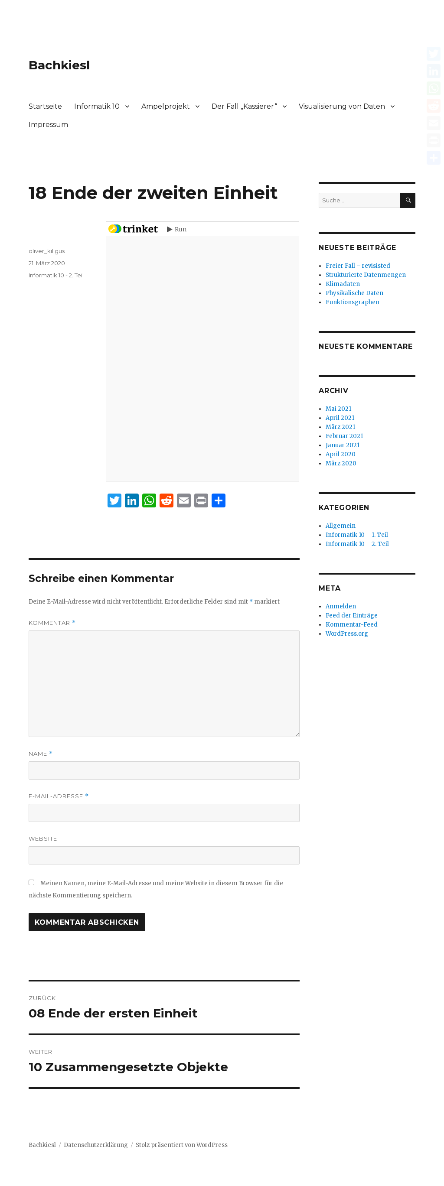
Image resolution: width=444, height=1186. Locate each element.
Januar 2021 (342, 445)
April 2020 (341, 454)
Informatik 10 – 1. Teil (357, 535)
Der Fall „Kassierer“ (244, 106)
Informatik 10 (97, 106)
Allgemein (341, 526)
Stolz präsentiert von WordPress (182, 1145)
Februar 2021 (344, 436)
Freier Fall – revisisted (358, 266)
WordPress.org (347, 633)
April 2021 (340, 418)
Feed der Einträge (352, 615)
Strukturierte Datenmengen (366, 275)
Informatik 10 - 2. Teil (56, 275)
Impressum (48, 124)
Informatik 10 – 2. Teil (357, 544)
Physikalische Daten (354, 293)
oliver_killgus (47, 250)
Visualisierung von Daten (342, 106)
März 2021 (340, 427)
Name (41, 753)
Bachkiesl (59, 65)
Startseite (45, 106)
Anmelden (341, 606)
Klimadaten (343, 284)
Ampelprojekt (165, 106)
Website (43, 838)
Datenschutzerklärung (96, 1145)
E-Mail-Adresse (59, 796)
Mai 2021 (338, 409)
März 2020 (341, 463)
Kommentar (52, 623)
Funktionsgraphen (352, 302)
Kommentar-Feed (352, 624)
